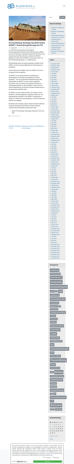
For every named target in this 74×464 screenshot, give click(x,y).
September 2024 (55, 93)
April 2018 (54, 242)
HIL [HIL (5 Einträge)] (59, 306)
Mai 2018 (53, 240)
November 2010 (55, 258)
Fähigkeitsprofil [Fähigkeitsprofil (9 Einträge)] (54, 306)
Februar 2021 (54, 177)
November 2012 (55, 254)
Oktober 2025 (54, 68)
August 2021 (54, 166)
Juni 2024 (54, 99)
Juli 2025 (53, 73)
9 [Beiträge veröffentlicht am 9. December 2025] (52, 426)
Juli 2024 (53, 97)
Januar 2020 (54, 203)
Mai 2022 (53, 148)
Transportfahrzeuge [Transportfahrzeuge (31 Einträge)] (57, 390)
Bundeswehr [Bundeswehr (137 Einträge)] (56, 282)
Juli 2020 (53, 191)
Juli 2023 (53, 121)
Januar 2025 (54, 85)
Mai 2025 (53, 77)
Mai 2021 (53, 172)
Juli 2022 (53, 144)
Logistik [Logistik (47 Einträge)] (53, 334)
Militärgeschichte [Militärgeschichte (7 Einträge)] (58, 341)
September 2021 (55, 164)
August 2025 (54, 71)
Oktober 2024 (54, 91)
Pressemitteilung (13, 116)
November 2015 (55, 248)
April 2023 (54, 126)
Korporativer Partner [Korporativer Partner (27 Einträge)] (57, 326)
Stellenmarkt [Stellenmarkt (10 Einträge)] (53, 386)
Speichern (47, 461)
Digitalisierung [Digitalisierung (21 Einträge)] (55, 295)
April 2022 (54, 150)
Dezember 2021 (55, 158)
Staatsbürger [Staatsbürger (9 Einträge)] (53, 383)
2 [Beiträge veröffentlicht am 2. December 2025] (52, 424)
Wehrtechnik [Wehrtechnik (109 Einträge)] (56, 405)
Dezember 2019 (55, 205)
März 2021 (54, 175)
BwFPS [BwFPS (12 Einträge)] (52, 291)
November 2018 (55, 230)
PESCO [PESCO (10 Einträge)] (52, 352)
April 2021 (54, 174)
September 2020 (55, 187)
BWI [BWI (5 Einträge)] (56, 291)
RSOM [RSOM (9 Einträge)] (52, 372)
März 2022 (54, 152)
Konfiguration (56, 457)
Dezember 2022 (55, 134)
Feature (34, 47)
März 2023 (54, 128)
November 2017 (55, 244)
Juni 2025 (54, 75)
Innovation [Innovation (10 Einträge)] (53, 315)
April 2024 (54, 103)
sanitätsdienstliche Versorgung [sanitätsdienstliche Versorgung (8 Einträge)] (57, 376)
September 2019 (55, 211)
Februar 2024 (54, 107)
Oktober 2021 (54, 162)
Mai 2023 (53, 124)
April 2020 (54, 197)
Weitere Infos (49, 455)
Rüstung (18, 116)
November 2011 (55, 256)
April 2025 (54, 79)
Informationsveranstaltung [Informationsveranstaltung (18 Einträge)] (58, 312)
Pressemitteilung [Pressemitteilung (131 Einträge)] (58, 360)
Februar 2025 (54, 83)
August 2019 (54, 213)
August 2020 (54, 189)
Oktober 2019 (54, 209)
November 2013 (55, 252)
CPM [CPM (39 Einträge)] (60, 291)
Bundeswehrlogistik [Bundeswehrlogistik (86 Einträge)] (59, 287)
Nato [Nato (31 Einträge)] (52, 345)
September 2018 (55, 234)
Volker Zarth (22, 47)
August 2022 (54, 142)
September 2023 (55, 117)
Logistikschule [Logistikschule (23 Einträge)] (55, 338)
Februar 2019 (54, 225)
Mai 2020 (53, 195)
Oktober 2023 (54, 115)
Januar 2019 (54, 227)
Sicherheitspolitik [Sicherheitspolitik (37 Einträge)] (56, 380)
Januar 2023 (54, 132)
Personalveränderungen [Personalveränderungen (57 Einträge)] (60, 349)
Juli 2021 (53, 168)
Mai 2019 (53, 219)
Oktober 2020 (54, 185)
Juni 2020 (54, 193)
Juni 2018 (54, 238)
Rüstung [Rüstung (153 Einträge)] (59, 372)
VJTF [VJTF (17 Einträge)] (52, 401)
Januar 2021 (54, 179)
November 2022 (55, 136)
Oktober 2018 (54, 232)
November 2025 (55, 66)
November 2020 (55, 183)
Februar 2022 (54, 154)
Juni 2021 (54, 170)
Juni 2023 (54, 122)
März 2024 (54, 105)
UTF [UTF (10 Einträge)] (55, 393)
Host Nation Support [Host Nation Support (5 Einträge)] (54, 309)
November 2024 (55, 89)
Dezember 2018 (55, 228)
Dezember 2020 (55, 181)
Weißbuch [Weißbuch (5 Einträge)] (52, 409)
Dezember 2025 (55, 64)
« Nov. (51, 439)
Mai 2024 (53, 101)
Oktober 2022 (54, 138)
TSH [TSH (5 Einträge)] (51, 393)
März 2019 (54, 223)
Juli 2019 (53, 215)
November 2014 (55, 250)
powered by (14, 461)
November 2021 (55, 160)
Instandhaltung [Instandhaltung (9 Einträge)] (54, 319)
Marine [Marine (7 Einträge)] (52, 341)
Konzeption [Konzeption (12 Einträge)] (53, 322)
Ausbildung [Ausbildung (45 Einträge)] (55, 270)
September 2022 (55, 140)
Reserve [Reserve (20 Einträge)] (53, 364)
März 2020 (54, 199)
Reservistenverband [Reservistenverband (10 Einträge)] (55, 368)
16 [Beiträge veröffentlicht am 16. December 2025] (52, 429)
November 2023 (55, 113)
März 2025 (54, 81)
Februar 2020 (54, 201)
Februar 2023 (54, 130)
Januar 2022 (54, 156)
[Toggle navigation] (64, 6)
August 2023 (54, 119)
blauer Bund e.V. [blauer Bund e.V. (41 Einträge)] (56, 277)
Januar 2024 (54, 109)
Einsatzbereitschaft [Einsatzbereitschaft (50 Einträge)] (58, 299)
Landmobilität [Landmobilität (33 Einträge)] (55, 330)
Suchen (62, 17)
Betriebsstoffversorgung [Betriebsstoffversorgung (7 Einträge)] (55, 273)
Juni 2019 (54, 217)
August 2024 (54, 95)
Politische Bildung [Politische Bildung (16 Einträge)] (55, 356)
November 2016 (55, 246)
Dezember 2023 (55, 111)
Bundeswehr (30, 47)
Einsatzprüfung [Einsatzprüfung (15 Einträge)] (54, 303)
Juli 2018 (53, 236)
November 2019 (55, 207)
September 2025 (55, 69)
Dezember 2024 (55, 87)
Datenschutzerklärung (48, 453)
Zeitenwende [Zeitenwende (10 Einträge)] (59, 409)
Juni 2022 (54, 146)
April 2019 (54, 221)
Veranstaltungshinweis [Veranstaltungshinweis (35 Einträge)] (58, 397)
